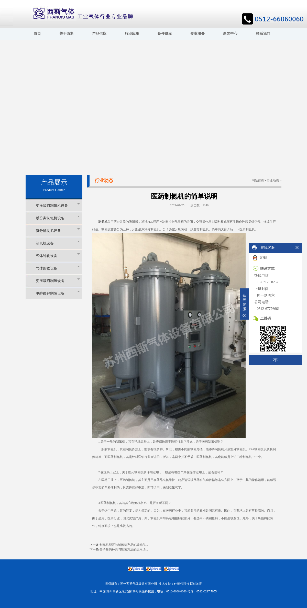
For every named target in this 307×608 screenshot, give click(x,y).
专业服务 (197, 34)
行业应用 (132, 34)
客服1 (260, 258)
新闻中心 (230, 34)
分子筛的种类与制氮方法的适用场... (124, 549)
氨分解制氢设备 (58, 230)
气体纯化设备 (58, 255)
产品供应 (99, 34)
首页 (37, 34)
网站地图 (196, 584)
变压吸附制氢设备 (58, 280)
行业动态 (273, 180)
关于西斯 (66, 34)
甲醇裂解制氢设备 (58, 293)
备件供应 (165, 34)
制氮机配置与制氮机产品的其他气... (124, 545)
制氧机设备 (58, 243)
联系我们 (263, 34)
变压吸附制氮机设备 (58, 205)
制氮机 (102, 221)
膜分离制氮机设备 (58, 218)
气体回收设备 (58, 268)
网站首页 (258, 180)
